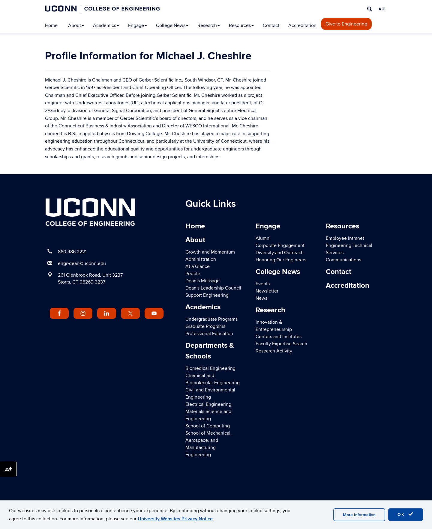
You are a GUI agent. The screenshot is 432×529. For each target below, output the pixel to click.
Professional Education (209, 334)
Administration (200, 259)
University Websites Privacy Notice (175, 519)
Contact (271, 25)
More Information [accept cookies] (359, 514)
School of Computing (207, 426)
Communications (343, 260)
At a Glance (197, 266)
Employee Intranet (345, 238)
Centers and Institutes (279, 337)
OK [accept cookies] (406, 514)
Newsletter (267, 291)
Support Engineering (207, 295)
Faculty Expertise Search (281, 344)
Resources (241, 25)
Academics (106, 25)
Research (208, 25)
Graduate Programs (205, 326)
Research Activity (274, 351)
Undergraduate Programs (211, 319)
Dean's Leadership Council (213, 288)
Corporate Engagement (280, 245)
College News (172, 25)
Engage (137, 25)
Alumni (263, 238)
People (192, 274)
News (261, 298)
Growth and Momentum (210, 252)
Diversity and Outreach (280, 253)
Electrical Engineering (208, 404)
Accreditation (302, 25)
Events (263, 284)
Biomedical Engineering (210, 368)
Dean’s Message (202, 281)
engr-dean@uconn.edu (82, 263)
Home (51, 25)
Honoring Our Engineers (281, 260)
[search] (369, 9)
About (76, 25)
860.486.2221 (72, 252)
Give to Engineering (346, 24)
